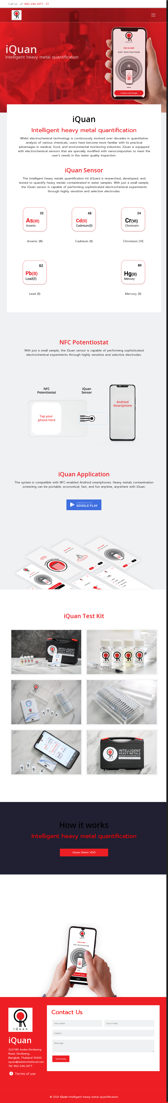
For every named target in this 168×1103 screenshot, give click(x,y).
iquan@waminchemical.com (26, 1061)
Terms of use (25, 1072)
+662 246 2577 (33, 4)
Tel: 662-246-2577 (20, 1065)
